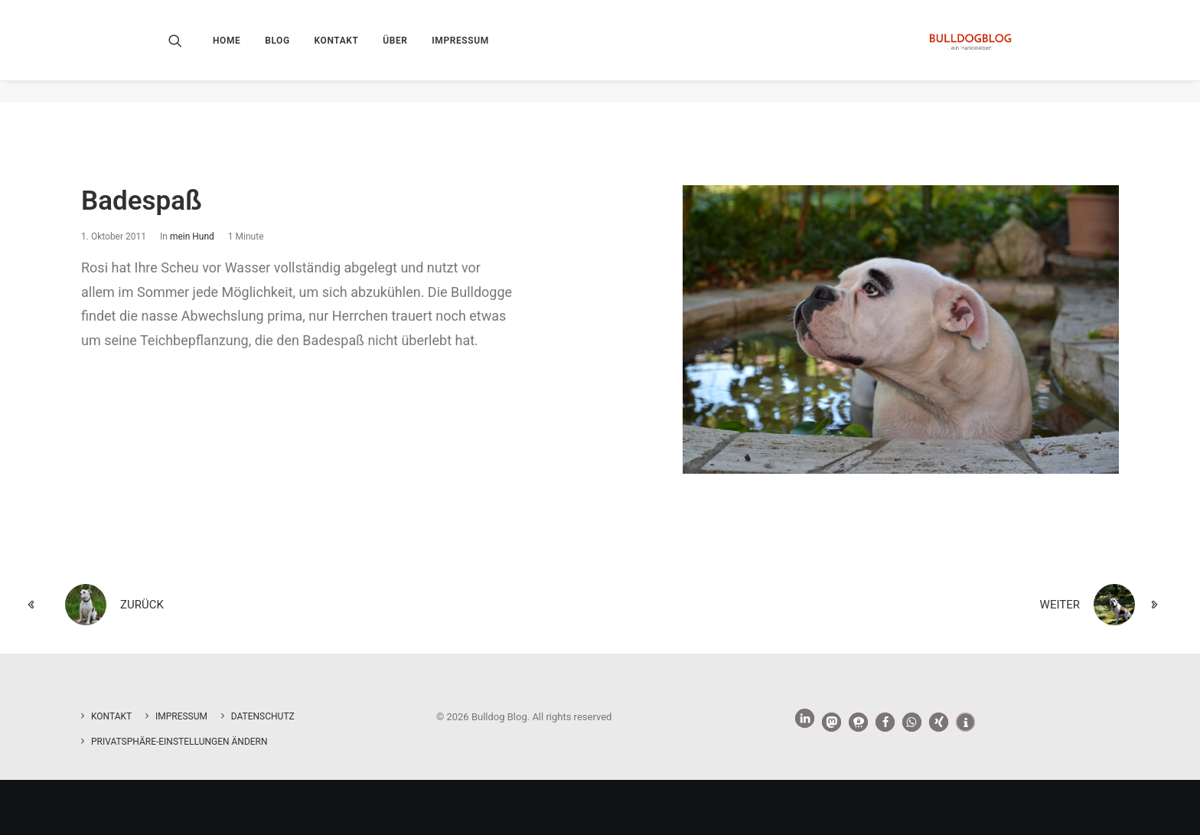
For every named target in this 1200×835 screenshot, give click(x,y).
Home (226, 51)
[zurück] (255, 605)
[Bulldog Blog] (967, 51)
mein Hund (192, 237)
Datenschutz (263, 716)
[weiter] (944, 605)
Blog (277, 51)
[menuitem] (232, 51)
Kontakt (337, 51)
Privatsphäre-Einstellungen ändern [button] (179, 741)
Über (395, 51)
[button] (185, 51)
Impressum (460, 51)
